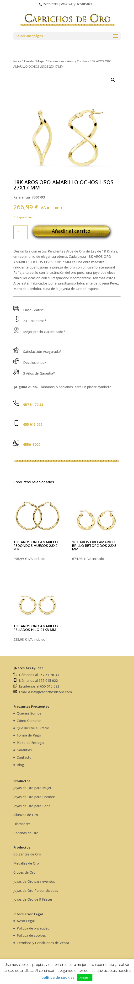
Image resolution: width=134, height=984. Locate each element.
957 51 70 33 (33, 404)
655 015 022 (32, 424)
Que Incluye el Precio (33, 728)
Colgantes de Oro (27, 854)
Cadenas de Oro (25, 833)
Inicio (17, 61)
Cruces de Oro (24, 872)
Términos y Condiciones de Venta (43, 943)
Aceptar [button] (85, 977)
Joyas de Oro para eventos (34, 881)
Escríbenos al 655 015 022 (36, 686)
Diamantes (22, 824)
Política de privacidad (33, 928)
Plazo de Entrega (30, 742)
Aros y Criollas (77, 61)
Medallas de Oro (26, 863)
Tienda (28, 61)
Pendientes (56, 61)
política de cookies (58, 977)
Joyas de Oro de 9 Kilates (33, 899)
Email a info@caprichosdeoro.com (42, 692)
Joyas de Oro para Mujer (32, 787)
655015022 (84, 4)
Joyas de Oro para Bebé (31, 806)
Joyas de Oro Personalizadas (35, 890)
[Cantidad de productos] (20, 232)
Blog (20, 765)
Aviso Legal (26, 921)
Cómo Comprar (29, 720)
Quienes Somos (29, 713)
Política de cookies (31, 935)
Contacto (24, 757)
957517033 (50, 4)
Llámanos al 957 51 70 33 (36, 674)
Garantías (24, 750)
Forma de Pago (29, 735)
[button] (113, 79)
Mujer (40, 61)
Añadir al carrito (71, 231)
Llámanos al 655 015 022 (35, 680)
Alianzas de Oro (25, 814)
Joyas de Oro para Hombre (34, 797)
